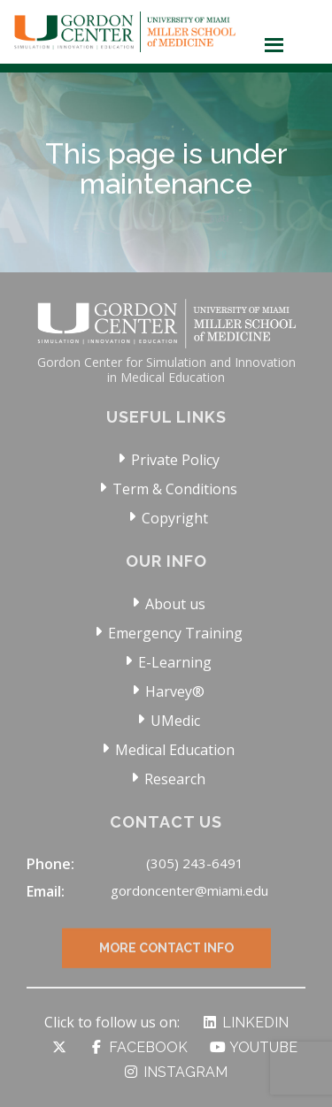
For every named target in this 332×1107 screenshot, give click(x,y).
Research (174, 779)
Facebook (138, 1047)
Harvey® (175, 691)
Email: (46, 891)
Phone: (50, 864)
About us (175, 604)
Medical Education (175, 750)
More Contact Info (166, 960)
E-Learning (175, 662)
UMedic (175, 720)
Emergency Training (175, 633)
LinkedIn (245, 1022)
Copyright (175, 518)
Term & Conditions (174, 489)
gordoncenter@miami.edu (189, 890)
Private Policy (175, 460)
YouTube (253, 1047)
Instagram (175, 1072)
